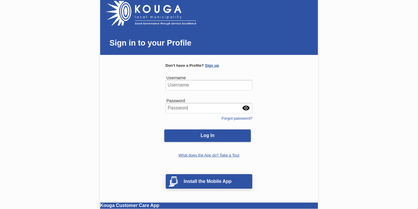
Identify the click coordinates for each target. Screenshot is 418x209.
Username (176, 76)
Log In (208, 135)
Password (175, 99)
